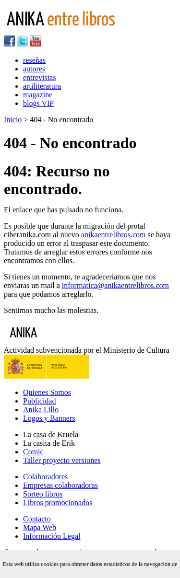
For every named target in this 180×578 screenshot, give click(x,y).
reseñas (34, 60)
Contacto (37, 519)
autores (34, 69)
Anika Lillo (41, 409)
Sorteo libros (42, 494)
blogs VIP (38, 103)
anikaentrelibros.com (113, 235)
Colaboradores (45, 477)
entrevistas (39, 77)
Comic (33, 452)
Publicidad (39, 401)
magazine (37, 95)
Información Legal (52, 536)
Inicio (13, 120)
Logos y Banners (49, 418)
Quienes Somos (47, 392)
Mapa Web (39, 527)
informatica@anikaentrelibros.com (115, 285)
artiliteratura (42, 86)
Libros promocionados (57, 502)
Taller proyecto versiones (61, 460)
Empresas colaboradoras (60, 485)
